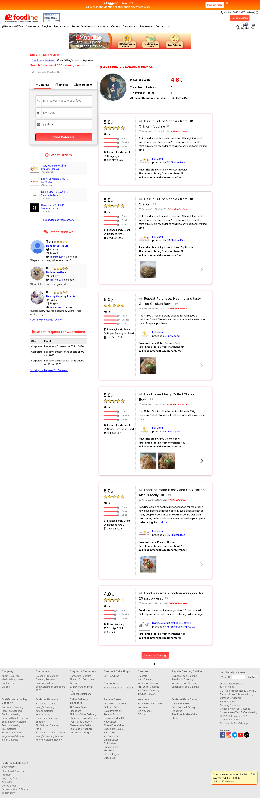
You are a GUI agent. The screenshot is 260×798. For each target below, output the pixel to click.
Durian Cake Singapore (82, 732)
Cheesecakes (111, 747)
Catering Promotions (47, 675)
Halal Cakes (110, 732)
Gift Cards (143, 714)
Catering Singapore (230, 697)
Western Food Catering (184, 683)
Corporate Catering (12, 707)
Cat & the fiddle (180, 703)
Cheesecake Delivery (82, 725)
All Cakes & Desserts (115, 703)
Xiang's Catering (45, 707)
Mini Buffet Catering (148, 686)
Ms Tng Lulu (57, 279)
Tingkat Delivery (147, 693)
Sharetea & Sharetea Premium (13, 773)
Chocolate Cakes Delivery (84, 718)
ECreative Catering (46, 703)
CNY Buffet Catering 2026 (234, 716)
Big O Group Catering (47, 725)
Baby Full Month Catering (15, 718)
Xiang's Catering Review (49, 736)
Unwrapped (173, 335)
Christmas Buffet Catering (234, 723)
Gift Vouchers (145, 710)
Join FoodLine (111, 675)
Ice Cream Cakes (113, 736)
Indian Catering (10, 739)
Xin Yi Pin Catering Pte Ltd (181, 626)
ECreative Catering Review (50, 732)
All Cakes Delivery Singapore (80, 709)
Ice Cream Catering (148, 690)
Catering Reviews (45, 679)
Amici (38, 728)
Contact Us (8, 683)
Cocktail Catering (11, 714)
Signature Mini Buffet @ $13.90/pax (171, 623)
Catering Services (230, 705)
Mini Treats (110, 750)
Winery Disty (9, 792)
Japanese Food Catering (185, 686)
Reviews (146, 26)
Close (253, 774)
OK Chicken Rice (176, 162)
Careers (6, 686)
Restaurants (61, 26)
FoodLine (37, 60)
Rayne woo (56, 307)
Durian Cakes (111, 739)
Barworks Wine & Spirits (15, 789)
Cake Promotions (113, 710)
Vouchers (88, 26)
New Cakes (110, 721)
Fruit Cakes (110, 743)
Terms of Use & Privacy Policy (236, 694)
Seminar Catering (11, 725)
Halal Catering (145, 679)
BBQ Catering (9, 728)
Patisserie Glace (56, 272)
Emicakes (177, 710)
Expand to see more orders (58, 219)
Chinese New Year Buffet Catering (238, 712)
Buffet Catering (228, 701)
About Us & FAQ (10, 675)
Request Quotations (80, 693)
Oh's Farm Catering (46, 718)
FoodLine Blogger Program (118, 687)
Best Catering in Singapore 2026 (50, 688)
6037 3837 (227, 687)
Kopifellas (7, 782)
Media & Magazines (12, 679)
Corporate (130, 26)
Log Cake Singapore (81, 728)
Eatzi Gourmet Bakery (183, 707)
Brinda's (40, 721)
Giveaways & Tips (45, 683)
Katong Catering (45, 710)
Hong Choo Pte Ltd (57, 245)
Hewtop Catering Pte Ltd (61, 296)
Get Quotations (239, 17)
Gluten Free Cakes (114, 725)
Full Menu (157, 158)
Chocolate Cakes (113, 728)
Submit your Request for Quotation (49, 370)
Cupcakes (109, 757)
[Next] (201, 461)
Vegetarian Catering (13, 736)
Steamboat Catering (13, 732)
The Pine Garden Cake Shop (184, 716)
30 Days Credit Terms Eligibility (82, 688)
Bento (75, 26)
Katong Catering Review (49, 739)
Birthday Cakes (112, 707)
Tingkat (46, 26)
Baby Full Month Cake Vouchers (150, 705)
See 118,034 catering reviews (46, 319)
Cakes (103, 26)
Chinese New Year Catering (235, 708)
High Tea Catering (12, 710)
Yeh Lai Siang (43, 714)
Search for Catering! (155, 655)
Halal (48, 124)
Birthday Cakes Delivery (83, 714)
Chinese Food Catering (184, 675)
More (163, 522)
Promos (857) (12, 26)
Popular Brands (112, 714)
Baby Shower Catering (14, 721)
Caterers (32, 26)
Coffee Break (9, 785)
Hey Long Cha (9, 778)
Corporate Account (80, 675)
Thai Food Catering (182, 679)
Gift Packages (111, 754)
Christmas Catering (230, 719)
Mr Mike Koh (57, 256)
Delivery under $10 (114, 718)
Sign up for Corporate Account (82, 681)
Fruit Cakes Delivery (81, 721)
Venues (115, 26)
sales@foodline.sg (231, 683)
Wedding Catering (148, 683)
